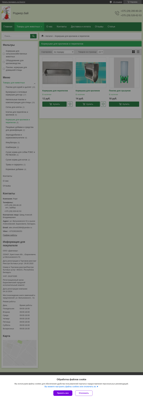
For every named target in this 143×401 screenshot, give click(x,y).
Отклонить (84, 393)
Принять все (63, 393)
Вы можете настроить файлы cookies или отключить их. (70, 386)
